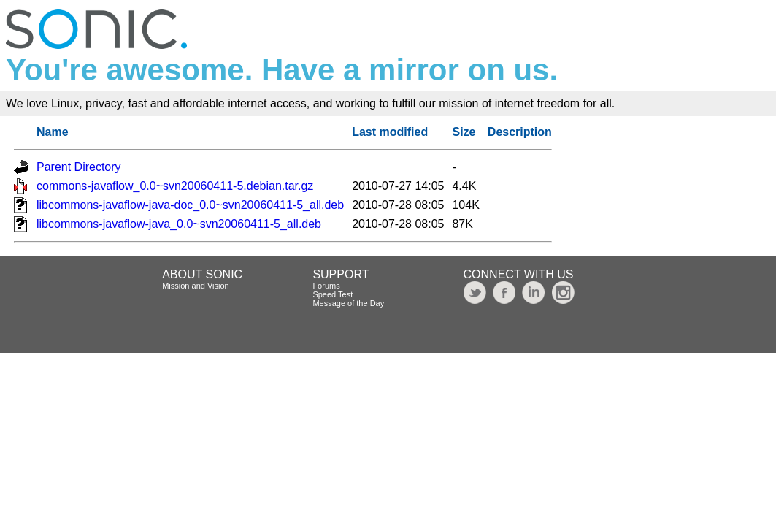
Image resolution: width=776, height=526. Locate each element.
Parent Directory (79, 167)
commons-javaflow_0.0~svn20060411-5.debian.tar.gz (175, 186)
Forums (325, 285)
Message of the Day (348, 303)
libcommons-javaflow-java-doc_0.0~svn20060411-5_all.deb (190, 205)
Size (463, 132)
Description (520, 132)
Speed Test (332, 294)
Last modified (390, 132)
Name (53, 132)
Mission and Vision (195, 285)
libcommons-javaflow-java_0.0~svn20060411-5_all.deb (179, 224)
